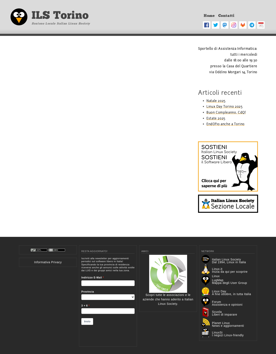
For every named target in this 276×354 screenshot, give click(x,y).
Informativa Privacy (48, 262)
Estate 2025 (215, 118)
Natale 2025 (216, 101)
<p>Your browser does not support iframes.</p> (108, 299)
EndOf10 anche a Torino (225, 124)
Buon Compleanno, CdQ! (226, 112)
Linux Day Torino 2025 (224, 106)
